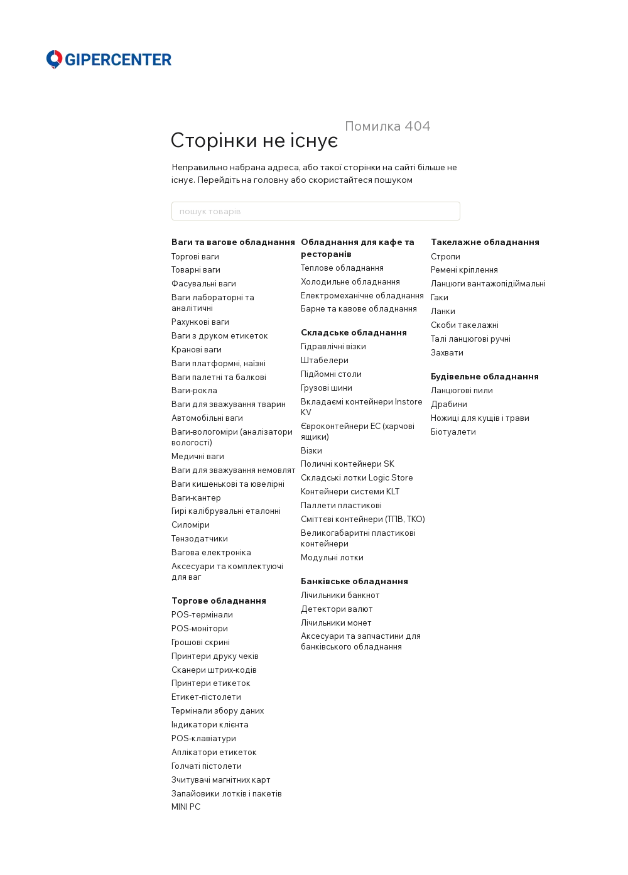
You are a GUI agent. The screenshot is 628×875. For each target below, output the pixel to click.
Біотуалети (453, 432)
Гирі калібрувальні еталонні (226, 511)
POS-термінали (202, 614)
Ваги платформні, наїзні (218, 363)
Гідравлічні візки (333, 346)
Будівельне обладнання (485, 376)
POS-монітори (199, 628)
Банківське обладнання (354, 581)
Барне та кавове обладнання (359, 308)
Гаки (439, 297)
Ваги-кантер (196, 497)
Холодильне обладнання (350, 281)
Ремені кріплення (464, 269)
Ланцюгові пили (462, 390)
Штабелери (325, 360)
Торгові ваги (195, 256)
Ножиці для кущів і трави (480, 418)
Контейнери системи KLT (350, 491)
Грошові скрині (200, 642)
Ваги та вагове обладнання (233, 241)
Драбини (449, 404)
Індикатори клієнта (210, 724)
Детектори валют (337, 609)
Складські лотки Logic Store (357, 477)
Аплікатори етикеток (214, 752)
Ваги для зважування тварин (228, 404)
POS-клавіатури (203, 738)
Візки (311, 450)
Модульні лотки (332, 557)
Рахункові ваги (200, 322)
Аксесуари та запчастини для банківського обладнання (361, 641)
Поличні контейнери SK (347, 464)
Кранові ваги (196, 349)
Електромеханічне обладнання (362, 295)
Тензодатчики (199, 538)
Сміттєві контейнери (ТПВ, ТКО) (363, 519)
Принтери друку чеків (215, 656)
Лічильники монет (336, 622)
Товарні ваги (195, 269)
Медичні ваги (197, 456)
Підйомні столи (331, 374)
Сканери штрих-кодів (214, 670)
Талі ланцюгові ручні (471, 339)
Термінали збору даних (217, 710)
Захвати (447, 352)
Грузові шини (326, 388)
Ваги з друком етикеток (219, 335)
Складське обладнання (354, 332)
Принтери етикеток (211, 683)
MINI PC (185, 807)
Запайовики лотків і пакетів (226, 793)
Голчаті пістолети (206, 766)
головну (271, 179)
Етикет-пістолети (206, 697)
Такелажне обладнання (485, 241)
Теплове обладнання (342, 268)
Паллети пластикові (341, 505)
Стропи (445, 256)
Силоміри (190, 524)
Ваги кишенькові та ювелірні (227, 484)
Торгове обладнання (218, 600)
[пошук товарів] (450, 211)
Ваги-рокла (194, 390)
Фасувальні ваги (203, 283)
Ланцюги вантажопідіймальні (488, 283)
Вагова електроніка (211, 552)
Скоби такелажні (465, 325)
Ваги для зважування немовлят (233, 470)
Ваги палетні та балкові (218, 377)
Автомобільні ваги (207, 418)
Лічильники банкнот (340, 595)
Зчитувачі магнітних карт (221, 779)
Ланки (443, 311)
